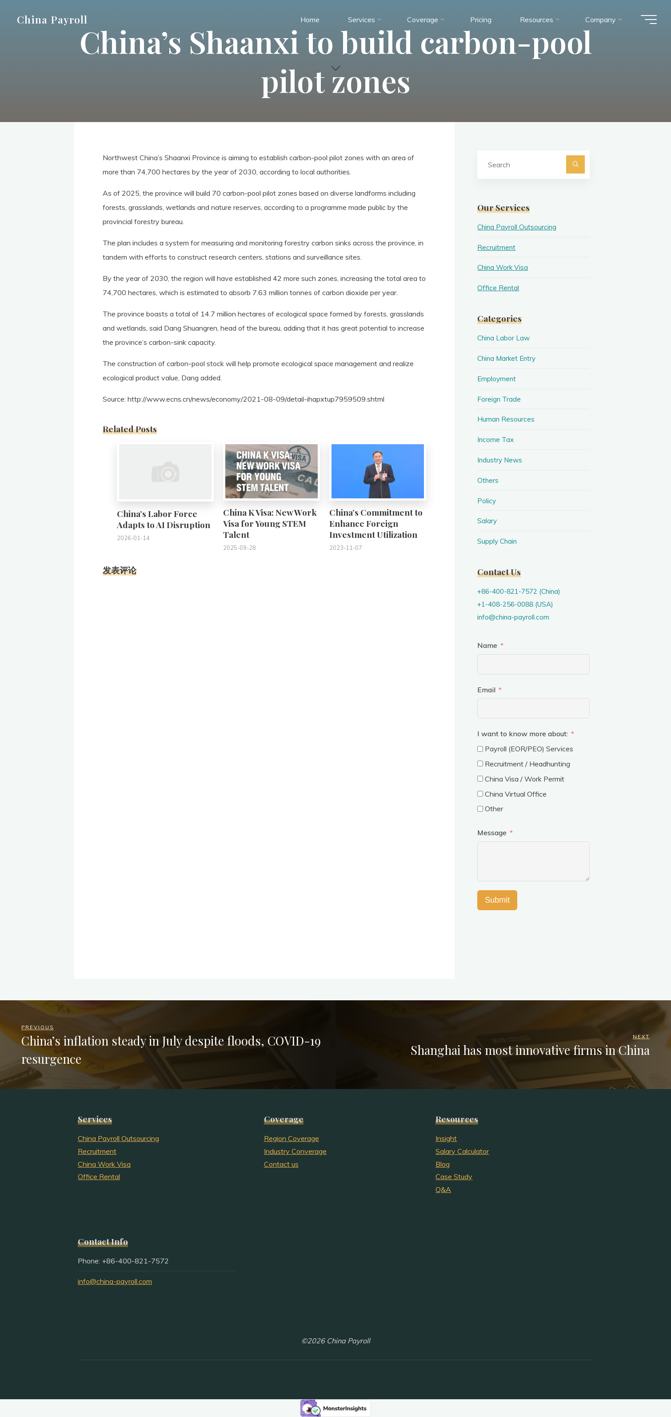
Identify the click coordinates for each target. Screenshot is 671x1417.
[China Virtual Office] (480, 794)
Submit (497, 900)
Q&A (443, 1189)
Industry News (500, 459)
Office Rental (498, 287)
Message (492, 832)
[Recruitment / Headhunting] (480, 763)
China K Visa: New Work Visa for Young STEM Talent (270, 523)
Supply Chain (498, 541)
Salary (487, 520)
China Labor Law (504, 337)
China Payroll (56, 21)
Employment (497, 378)
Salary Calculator (462, 1151)
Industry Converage (295, 1151)
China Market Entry (508, 358)
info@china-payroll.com (514, 616)
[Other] (480, 809)
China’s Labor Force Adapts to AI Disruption (163, 519)
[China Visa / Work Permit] (480, 779)
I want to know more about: (523, 733)
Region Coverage (291, 1138)
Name (487, 645)
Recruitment (496, 247)
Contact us (281, 1164)
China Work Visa (503, 267)
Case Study (453, 1176)
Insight (446, 1138)
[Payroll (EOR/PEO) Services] (480, 749)
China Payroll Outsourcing (518, 226)
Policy (486, 500)
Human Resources (506, 418)
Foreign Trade (499, 399)
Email (486, 689)
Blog (442, 1164)
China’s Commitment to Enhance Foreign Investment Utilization (376, 523)
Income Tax (496, 439)
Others (488, 480)
